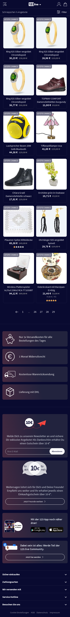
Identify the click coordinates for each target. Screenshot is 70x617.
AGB (33, 612)
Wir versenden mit (34, 589)
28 (47, 311)
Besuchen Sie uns (34, 604)
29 (53, 311)
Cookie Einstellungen (19, 612)
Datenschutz (42, 612)
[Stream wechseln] (41, 4)
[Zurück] (16, 312)
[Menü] (4, 4)
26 (35, 311)
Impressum (55, 612)
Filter (61, 12)
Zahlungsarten (34, 581)
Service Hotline (34, 596)
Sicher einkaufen (34, 574)
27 (41, 311)
